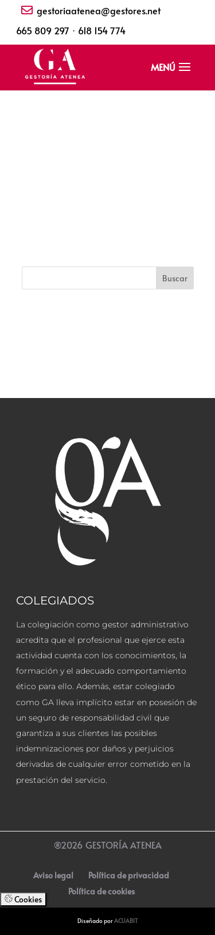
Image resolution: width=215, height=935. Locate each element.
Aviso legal (53, 875)
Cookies (23, 899)
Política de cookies (101, 891)
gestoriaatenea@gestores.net (99, 10)
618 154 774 (102, 30)
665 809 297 (42, 30)
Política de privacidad (128, 875)
